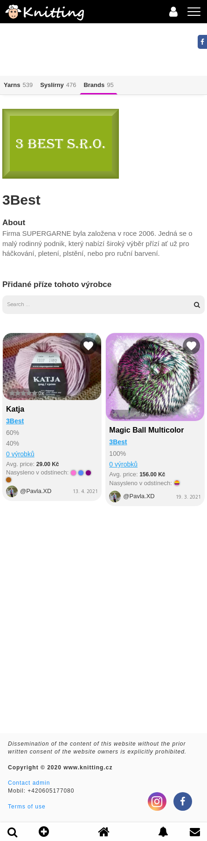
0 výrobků (20, 454)
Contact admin (29, 783)
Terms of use (27, 806)
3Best (15, 421)
